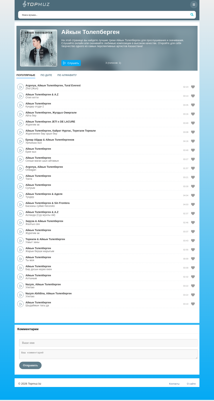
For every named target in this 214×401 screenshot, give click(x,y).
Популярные (25, 75)
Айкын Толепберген (50, 85)
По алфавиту (67, 75)
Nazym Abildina (35, 293)
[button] (71, 63)
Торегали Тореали (84, 130)
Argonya (31, 85)
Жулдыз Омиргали (64, 112)
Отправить (30, 366)
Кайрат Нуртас (61, 130)
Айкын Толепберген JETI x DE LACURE (50, 121)
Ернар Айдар (34, 139)
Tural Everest (72, 85)
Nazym (30, 284)
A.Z (56, 94)
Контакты (174, 384)
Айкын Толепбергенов (59, 139)
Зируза (30, 221)
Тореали (31, 239)
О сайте (191, 384)
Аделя (58, 193)
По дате (46, 75)
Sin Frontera (61, 203)
